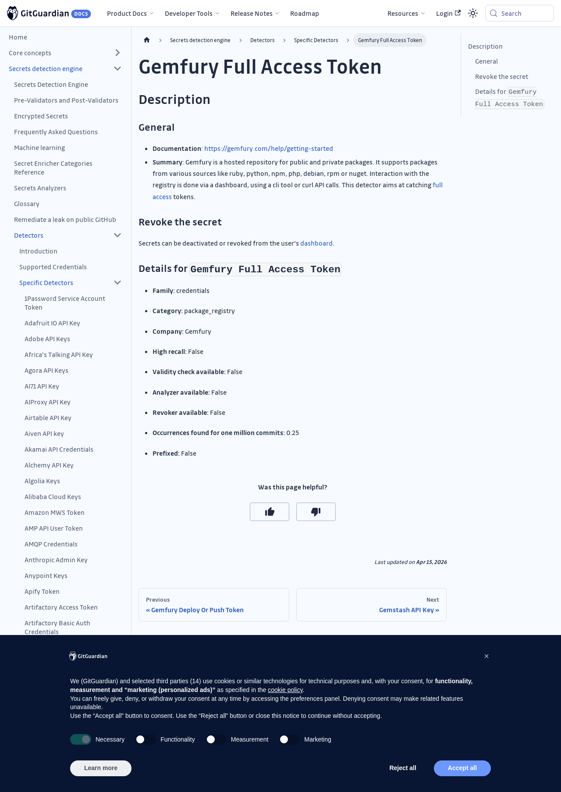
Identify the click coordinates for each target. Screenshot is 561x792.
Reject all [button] (402, 767)
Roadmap (304, 13)
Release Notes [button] (252, 13)
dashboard (316, 243)
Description (485, 46)
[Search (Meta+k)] (519, 13)
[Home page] (146, 40)
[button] (65, 53)
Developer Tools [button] (189, 13)
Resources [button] (402, 13)
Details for (509, 98)
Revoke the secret (501, 76)
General (486, 61)
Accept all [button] (462, 767)
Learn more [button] (100, 767)
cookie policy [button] (285, 689)
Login (448, 13)
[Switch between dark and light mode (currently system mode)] (473, 13)
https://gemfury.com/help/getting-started (268, 148)
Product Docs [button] (127, 13)
